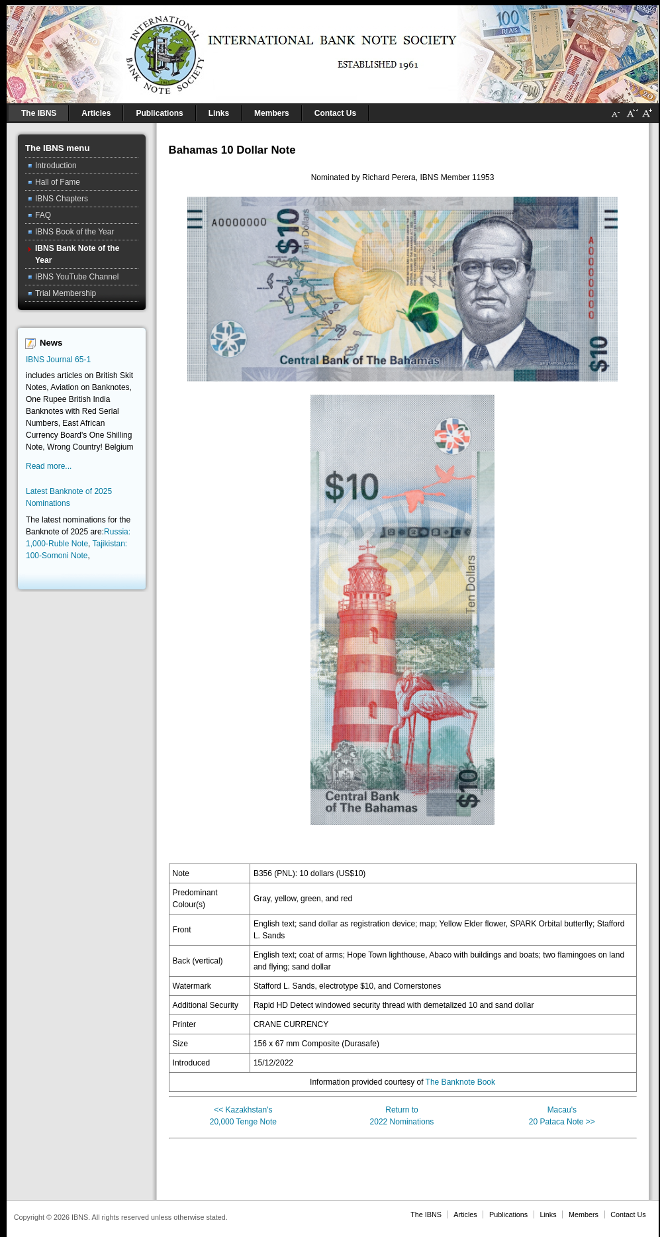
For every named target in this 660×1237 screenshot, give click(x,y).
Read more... (48, 466)
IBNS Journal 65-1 (58, 359)
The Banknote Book (460, 1082)
